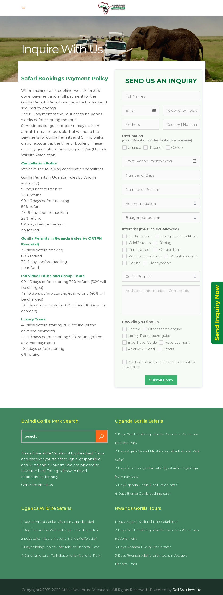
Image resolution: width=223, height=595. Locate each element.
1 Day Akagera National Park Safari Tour (146, 521)
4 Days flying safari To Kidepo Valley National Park (60, 555)
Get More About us (37, 485)
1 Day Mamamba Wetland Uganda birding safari (59, 530)
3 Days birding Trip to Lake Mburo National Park (60, 547)
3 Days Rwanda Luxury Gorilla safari (143, 547)
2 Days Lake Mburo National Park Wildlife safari (59, 538)
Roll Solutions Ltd (187, 590)
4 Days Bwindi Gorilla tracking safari (143, 493)
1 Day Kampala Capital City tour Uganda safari (57, 521)
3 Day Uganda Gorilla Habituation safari (146, 485)
